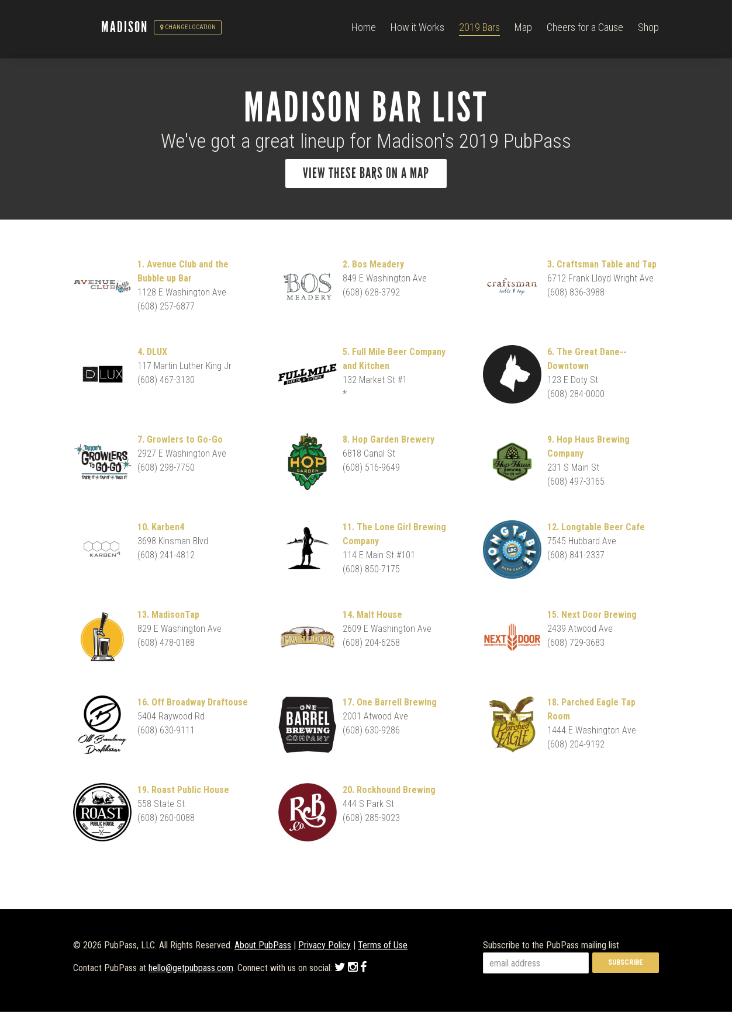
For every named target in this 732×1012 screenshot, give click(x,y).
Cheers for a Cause (585, 29)
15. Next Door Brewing (592, 615)
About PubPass (262, 946)
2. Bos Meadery (373, 265)
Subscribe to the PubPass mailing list (551, 946)
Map (523, 29)
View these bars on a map (366, 173)
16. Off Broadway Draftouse (192, 703)
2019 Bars (479, 29)
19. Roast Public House (183, 791)
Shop (648, 29)
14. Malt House (372, 615)
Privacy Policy (324, 946)
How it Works (417, 29)
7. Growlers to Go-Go (180, 440)
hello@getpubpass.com (191, 969)
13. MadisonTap (168, 615)
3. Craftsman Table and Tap (602, 265)
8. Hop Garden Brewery (388, 440)
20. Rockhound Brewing (389, 791)
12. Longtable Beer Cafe (596, 528)
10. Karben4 (160, 528)
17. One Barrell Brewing (390, 703)
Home (363, 29)
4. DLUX (152, 353)
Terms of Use (383, 946)
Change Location (188, 29)
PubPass (87, 29)
